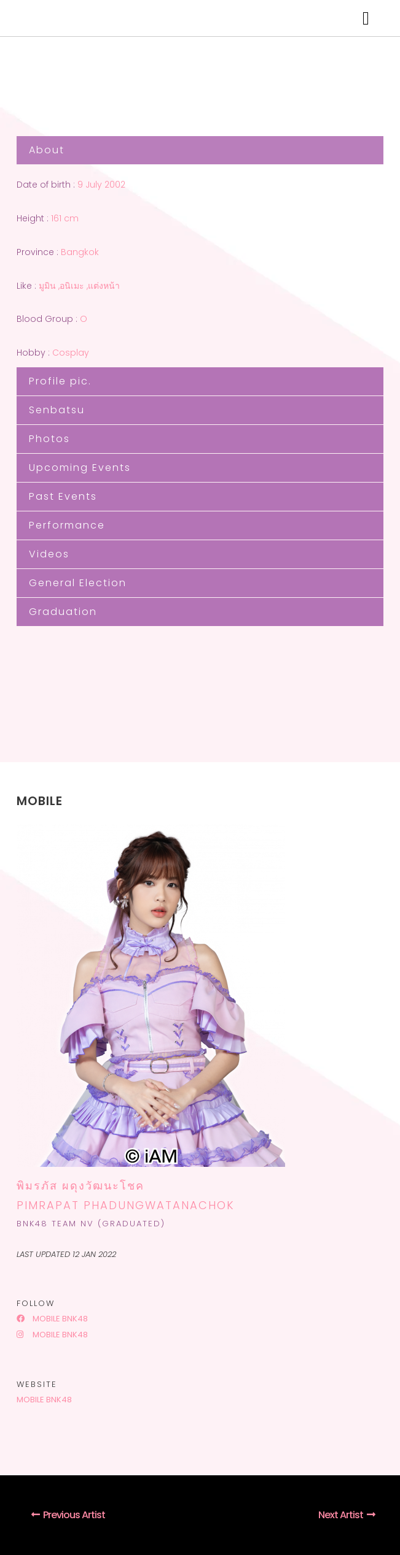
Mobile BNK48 (52, 1318)
